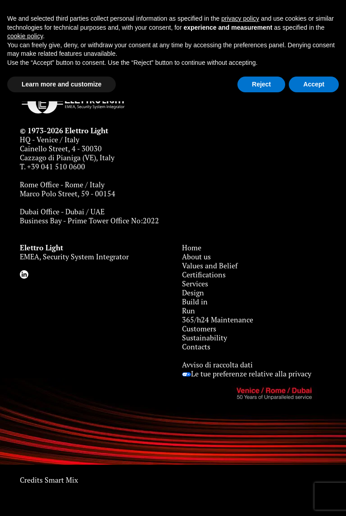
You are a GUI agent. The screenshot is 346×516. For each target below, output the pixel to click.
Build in (195, 301)
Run (188, 310)
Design (193, 292)
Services (195, 283)
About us (196, 256)
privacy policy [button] (240, 18)
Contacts (196, 346)
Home (191, 247)
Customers (199, 328)
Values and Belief (209, 265)
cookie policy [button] (25, 36)
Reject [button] (261, 84)
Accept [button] (313, 84)
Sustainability (204, 337)
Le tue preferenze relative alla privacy (246, 373)
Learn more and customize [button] (61, 84)
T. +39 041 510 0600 (52, 166)
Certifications (204, 274)
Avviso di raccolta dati (217, 364)
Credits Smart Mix (49, 479)
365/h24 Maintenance (217, 319)
